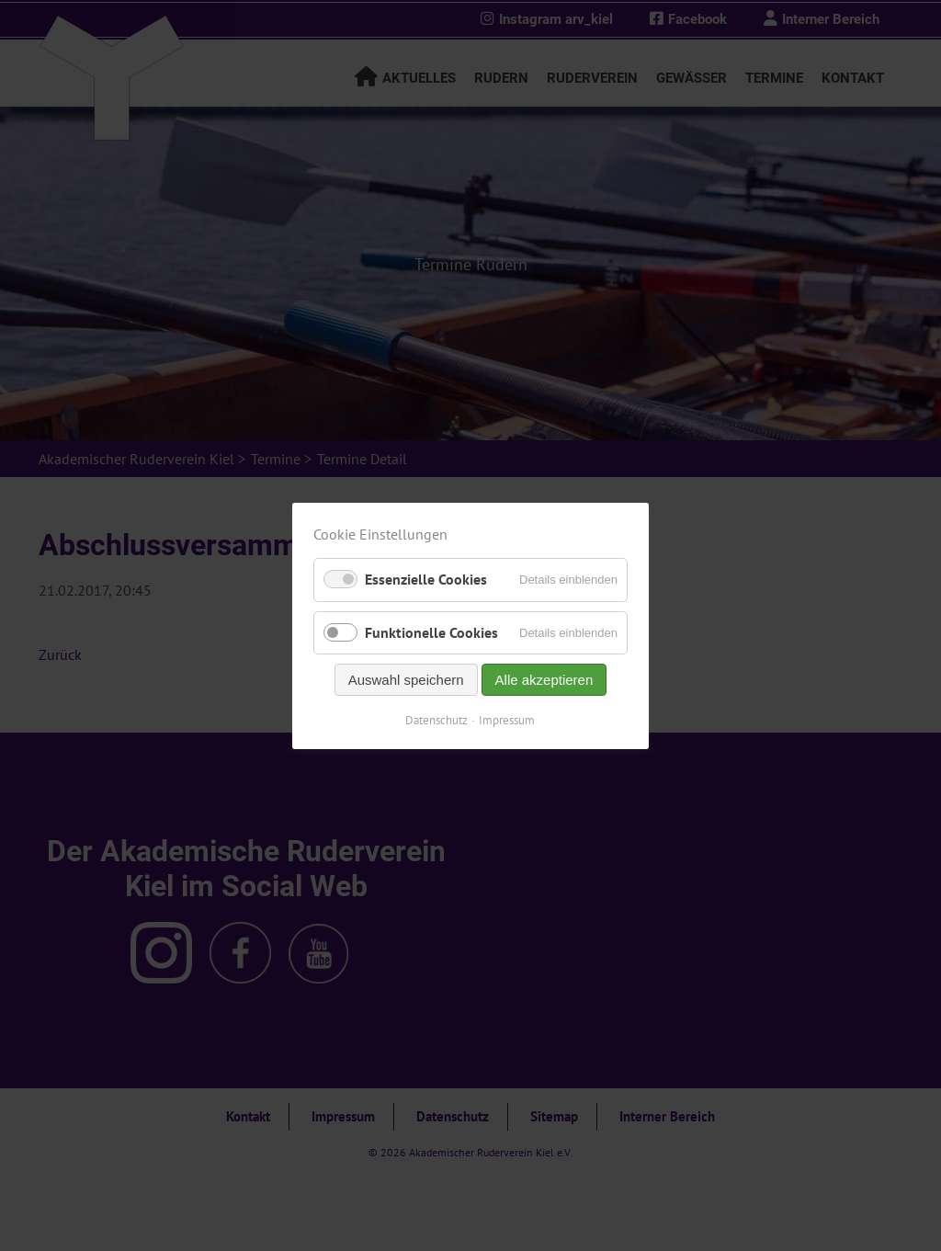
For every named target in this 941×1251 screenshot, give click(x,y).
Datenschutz (437, 719)
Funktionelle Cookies (431, 631)
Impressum (508, 719)
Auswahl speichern (406, 679)
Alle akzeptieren (544, 679)
